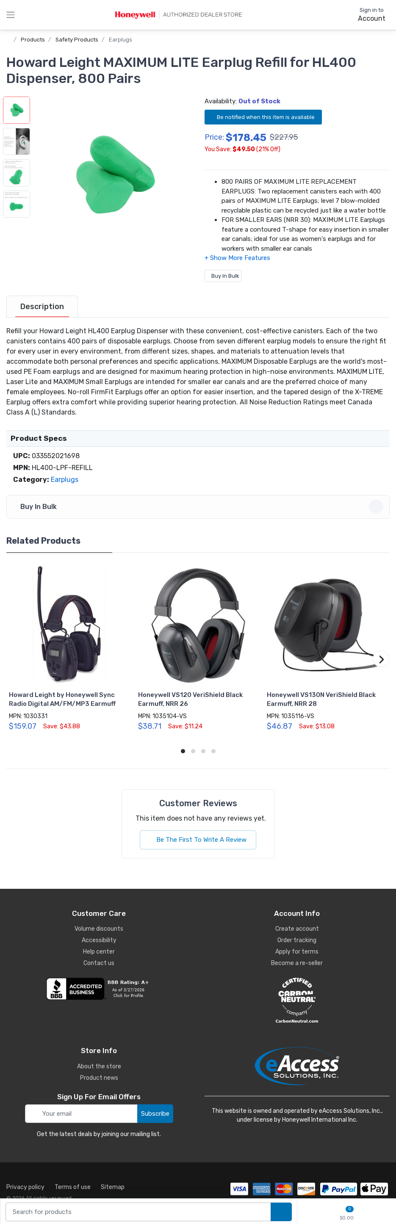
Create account (297, 928)
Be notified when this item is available (263, 116)
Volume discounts (99, 928)
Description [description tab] (42, 306)
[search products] (281, 1212)
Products (33, 39)
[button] (113, 175)
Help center (99, 951)
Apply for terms (296, 951)
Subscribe (155, 1113)
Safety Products (76, 39)
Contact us (98, 963)
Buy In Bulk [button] (199, 507)
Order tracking (296, 940)
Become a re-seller (297, 963)
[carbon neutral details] (297, 1000)
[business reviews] (99, 989)
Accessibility (99, 940)
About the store (99, 1066)
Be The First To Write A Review (198, 839)
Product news (99, 1077)
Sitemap (113, 1187)
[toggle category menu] (10, 14)
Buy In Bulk (223, 276)
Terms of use (73, 1187)
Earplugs (120, 39)
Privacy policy (25, 1187)
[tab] (42, 307)
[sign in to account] (366, 15)
